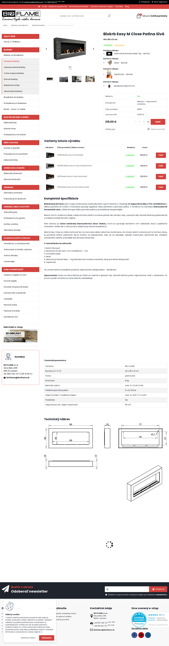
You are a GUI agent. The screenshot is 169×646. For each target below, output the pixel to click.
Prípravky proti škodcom (15, 199)
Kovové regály (10, 281)
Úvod (5, 25)
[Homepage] (39, 6)
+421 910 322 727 (100, 626)
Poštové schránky (12, 311)
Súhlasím (46, 637)
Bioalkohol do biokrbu (13, 97)
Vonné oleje (9, 261)
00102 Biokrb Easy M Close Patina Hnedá (73, 187)
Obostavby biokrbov (13, 91)
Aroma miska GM (146, 547)
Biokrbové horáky (12, 85)
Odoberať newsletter (29, 591)
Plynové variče (10, 305)
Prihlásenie (145, 2)
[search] (109, 16)
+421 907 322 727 (101, 623)
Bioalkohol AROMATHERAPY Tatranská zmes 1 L (58, 548)
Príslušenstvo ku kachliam (16, 154)
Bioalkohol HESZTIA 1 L (86, 547)
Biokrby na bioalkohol (19, 25)
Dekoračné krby (11, 160)
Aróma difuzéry (11, 255)
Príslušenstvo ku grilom (14, 218)
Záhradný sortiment (13, 193)
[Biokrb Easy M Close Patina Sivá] (70, 48)
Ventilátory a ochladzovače (16, 243)
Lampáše (8, 299)
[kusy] (140, 122)
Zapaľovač (112, 547)
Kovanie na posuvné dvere (16, 287)
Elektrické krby (10, 122)
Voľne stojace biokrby (14, 73)
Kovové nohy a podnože (15, 293)
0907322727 (52, 2)
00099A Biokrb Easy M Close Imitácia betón (74, 166)
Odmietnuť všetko (28, 638)
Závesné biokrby (38, 25)
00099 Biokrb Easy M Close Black (70, 155)
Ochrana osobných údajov (101, 6)
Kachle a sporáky (12, 148)
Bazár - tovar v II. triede (14, 109)
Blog (127, 6)
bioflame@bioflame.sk (33, 2)
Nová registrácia (160, 2)
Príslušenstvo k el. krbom (15, 134)
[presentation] (46, 49)
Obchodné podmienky (78, 6)
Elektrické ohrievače (13, 173)
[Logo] (21, 16)
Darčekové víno (11, 317)
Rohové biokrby (11, 79)
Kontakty (119, 6)
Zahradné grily (10, 212)
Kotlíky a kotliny (11, 224)
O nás (44, 6)
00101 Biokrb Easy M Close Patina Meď (72, 176)
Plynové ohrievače (12, 179)
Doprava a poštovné (58, 6)
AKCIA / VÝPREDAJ (12, 42)
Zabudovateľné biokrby (14, 67)
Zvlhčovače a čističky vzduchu (18, 249)
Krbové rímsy (10, 128)
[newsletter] (158, 589)
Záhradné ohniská (12, 230)
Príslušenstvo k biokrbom (15, 103)
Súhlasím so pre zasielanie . (137, 594)
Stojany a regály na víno (15, 275)
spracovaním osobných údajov (131, 594)
